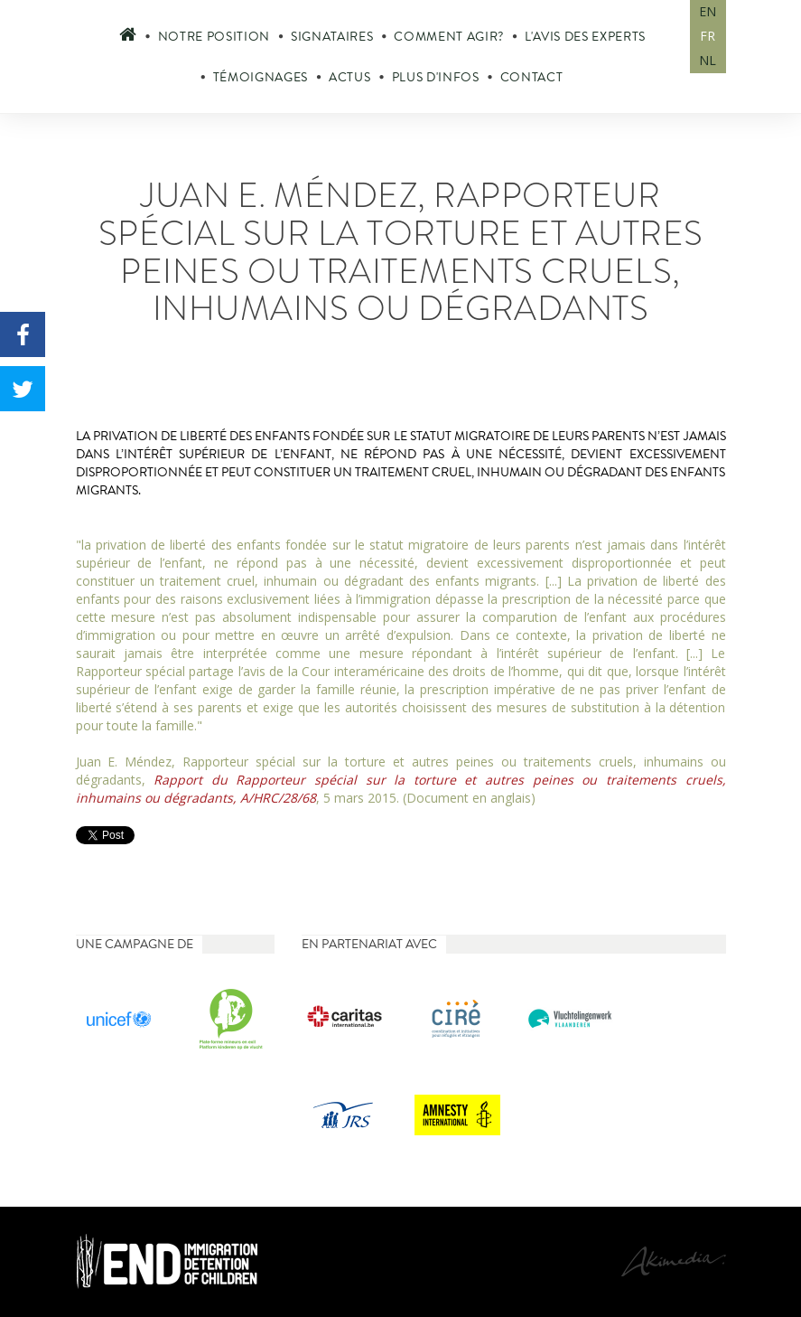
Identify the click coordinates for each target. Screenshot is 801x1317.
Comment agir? (449, 36)
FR (707, 35)
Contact (531, 77)
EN (707, 11)
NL (707, 60)
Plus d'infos (436, 77)
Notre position (214, 36)
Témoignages (260, 77)
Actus (349, 77)
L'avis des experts (585, 36)
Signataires (332, 36)
